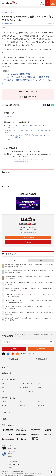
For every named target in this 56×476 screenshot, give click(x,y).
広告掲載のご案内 (14, 359)
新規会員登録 (27, 237)
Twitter (4, 27)
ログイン (27, 242)
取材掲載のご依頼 (41, 359)
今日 (15, 260)
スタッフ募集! (11, 451)
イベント (6, 413)
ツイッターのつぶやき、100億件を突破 (16, 74)
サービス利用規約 (12, 462)
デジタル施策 (24, 387)
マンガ (40, 402)
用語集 (5, 419)
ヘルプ (9, 446)
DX (3, 383)
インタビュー (6, 402)
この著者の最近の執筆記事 (20, 161)
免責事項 (10, 456)
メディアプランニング (26, 391)
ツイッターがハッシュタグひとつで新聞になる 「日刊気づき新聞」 (27, 77)
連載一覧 (22, 406)
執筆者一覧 (41, 406)
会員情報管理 (11, 454)
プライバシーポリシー (13, 464)
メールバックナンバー (28, 232)
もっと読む (7, 139)
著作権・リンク (12, 448)
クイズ (4, 406)
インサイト (5, 391)
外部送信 (10, 467)
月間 (41, 260)
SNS (39, 387)
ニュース (6, 367)
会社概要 (10, 459)
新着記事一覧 (7, 373)
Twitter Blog (8, 116)
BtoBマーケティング (26, 383)
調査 (21, 402)
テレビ (40, 383)
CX (3, 387)
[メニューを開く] (3, 3)
